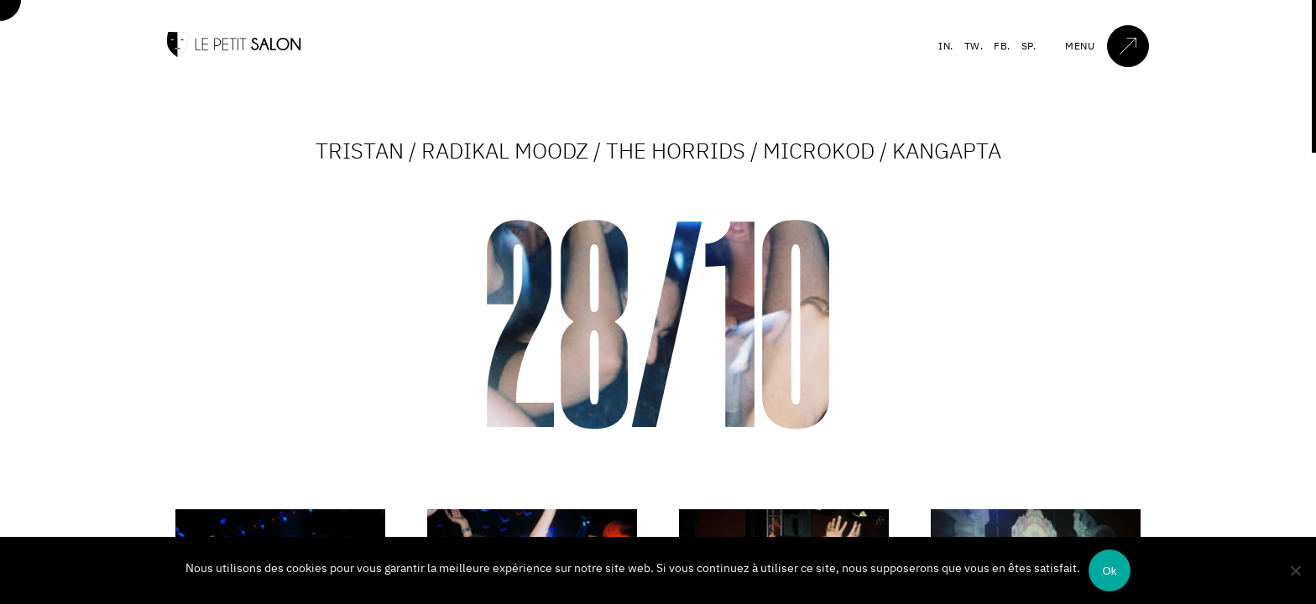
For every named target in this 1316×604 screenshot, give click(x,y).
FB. (1002, 45)
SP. (1029, 45)
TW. (974, 45)
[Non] (1295, 570)
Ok (1109, 571)
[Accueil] (234, 53)
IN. (945, 45)
